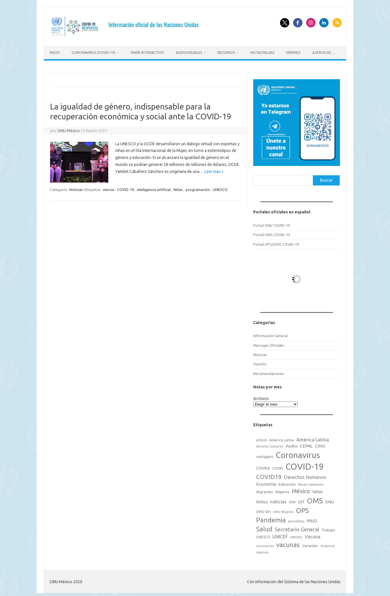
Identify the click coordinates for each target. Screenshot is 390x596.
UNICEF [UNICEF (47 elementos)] (280, 535)
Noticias (76, 188)
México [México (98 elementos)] (301, 490)
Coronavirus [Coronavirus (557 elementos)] (298, 453)
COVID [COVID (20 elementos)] (277, 467)
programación (198, 188)
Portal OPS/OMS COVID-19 (276, 242)
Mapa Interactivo (147, 52)
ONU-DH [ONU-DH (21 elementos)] (263, 510)
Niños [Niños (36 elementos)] (262, 500)
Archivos (261, 397)
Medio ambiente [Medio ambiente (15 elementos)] (311, 483)
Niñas (178, 188)
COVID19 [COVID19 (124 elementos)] (269, 475)
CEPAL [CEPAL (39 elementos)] (306, 444)
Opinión (260, 362)
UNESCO (220, 188)
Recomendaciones (268, 372)
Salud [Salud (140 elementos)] (264, 527)
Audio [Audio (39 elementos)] (291, 444)
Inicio (55, 52)
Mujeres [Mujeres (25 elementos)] (282, 490)
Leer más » (214, 169)
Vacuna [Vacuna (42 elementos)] (312, 535)
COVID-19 (125, 188)
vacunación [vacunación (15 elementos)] (265, 544)
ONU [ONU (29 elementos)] (329, 500)
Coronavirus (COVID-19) (93, 52)
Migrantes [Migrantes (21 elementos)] (264, 490)
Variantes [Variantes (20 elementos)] (310, 544)
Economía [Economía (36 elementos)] (266, 482)
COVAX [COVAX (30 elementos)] (263, 466)
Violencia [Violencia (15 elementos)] (327, 544)
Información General (270, 334)
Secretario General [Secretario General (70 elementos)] (297, 528)
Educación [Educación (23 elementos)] (287, 483)
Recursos (226, 52)
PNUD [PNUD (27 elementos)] (312, 519)
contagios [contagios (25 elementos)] (264, 455)
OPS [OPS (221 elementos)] (302, 509)
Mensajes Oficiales (268, 344)
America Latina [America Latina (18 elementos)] (281, 438)
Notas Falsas (262, 52)
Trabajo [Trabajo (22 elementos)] (328, 528)
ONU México (68, 129)
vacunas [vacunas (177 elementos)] (288, 543)
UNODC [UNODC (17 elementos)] (296, 535)
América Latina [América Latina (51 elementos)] (312, 438)
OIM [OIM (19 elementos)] (292, 500)
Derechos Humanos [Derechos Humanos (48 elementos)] (305, 475)
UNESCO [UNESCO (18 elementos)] (263, 535)
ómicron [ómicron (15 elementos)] (262, 550)
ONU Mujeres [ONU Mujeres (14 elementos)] (283, 510)
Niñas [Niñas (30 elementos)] (317, 490)
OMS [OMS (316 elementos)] (315, 499)
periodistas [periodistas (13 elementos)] (296, 519)
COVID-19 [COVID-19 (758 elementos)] (305, 465)
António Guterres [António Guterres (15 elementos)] (269, 445)
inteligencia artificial (154, 188)
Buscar (326, 178)
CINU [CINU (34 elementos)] (320, 444)
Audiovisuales (189, 52)
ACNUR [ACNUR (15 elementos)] (261, 438)
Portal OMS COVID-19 (271, 233)
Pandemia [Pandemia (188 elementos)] (271, 518)
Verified (293, 52)
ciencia (108, 188)
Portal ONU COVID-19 (271, 224)
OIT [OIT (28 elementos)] (301, 500)
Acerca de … (323, 52)
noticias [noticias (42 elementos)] (278, 500)
